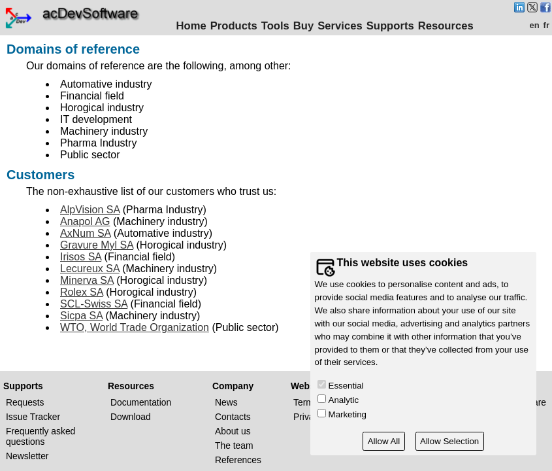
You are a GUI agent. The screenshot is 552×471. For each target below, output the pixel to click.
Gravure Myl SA (96, 245)
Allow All (384, 441)
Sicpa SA (81, 315)
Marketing (347, 414)
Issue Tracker (33, 416)
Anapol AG (85, 221)
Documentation (140, 402)
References (238, 460)
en (534, 25)
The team (234, 445)
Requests (25, 402)
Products (235, 26)
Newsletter (27, 456)
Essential (346, 386)
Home (193, 26)
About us (233, 431)
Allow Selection (449, 441)
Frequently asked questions (40, 436)
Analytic (344, 400)
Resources (448, 26)
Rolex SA (81, 292)
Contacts (233, 416)
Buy (305, 26)
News (226, 402)
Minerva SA (87, 280)
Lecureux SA (90, 268)
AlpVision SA (90, 209)
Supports (392, 26)
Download (130, 416)
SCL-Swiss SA (93, 303)
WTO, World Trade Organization (134, 327)
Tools (277, 26)
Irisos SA (80, 256)
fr (546, 25)
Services (342, 26)
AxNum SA (85, 233)
